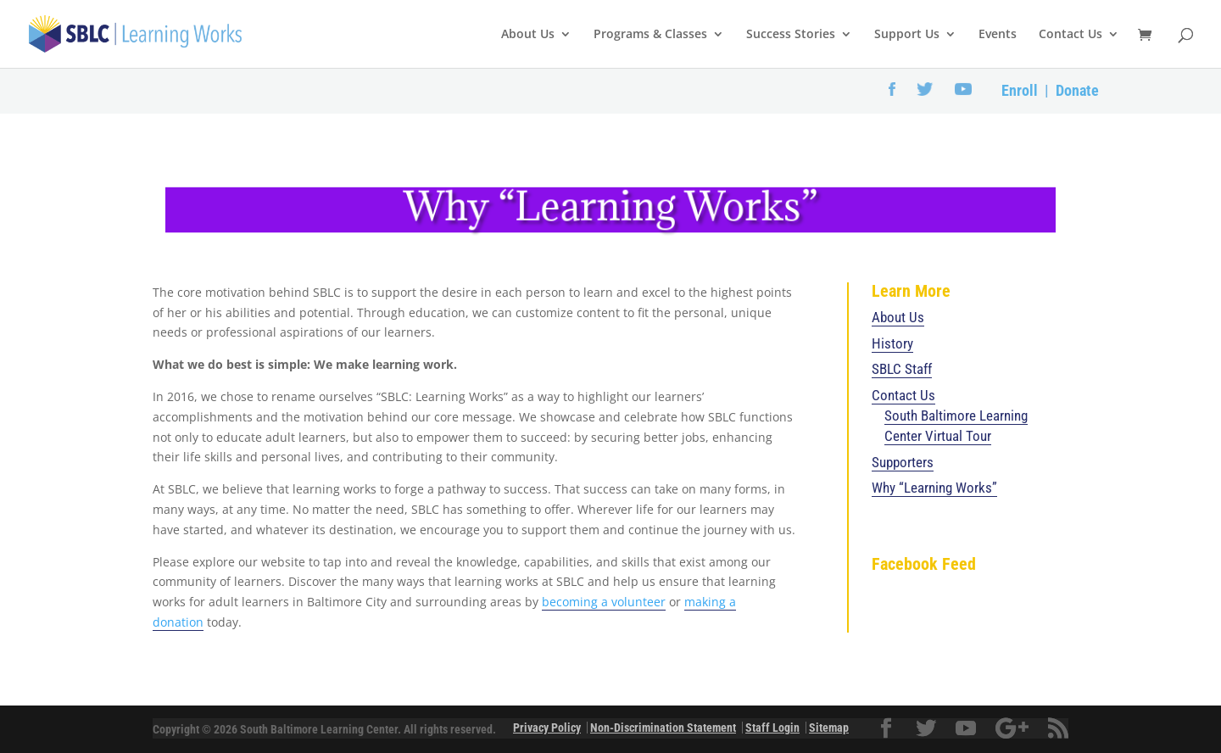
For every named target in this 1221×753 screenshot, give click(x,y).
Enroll (1019, 90)
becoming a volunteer (604, 602)
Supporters (903, 462)
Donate (1077, 90)
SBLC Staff (902, 368)
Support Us (906, 35)
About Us (528, 35)
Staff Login (772, 727)
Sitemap (829, 727)
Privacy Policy (547, 727)
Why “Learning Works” (934, 487)
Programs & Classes (650, 35)
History (892, 343)
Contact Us (1070, 35)
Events (997, 35)
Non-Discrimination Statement (663, 727)
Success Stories (790, 35)
